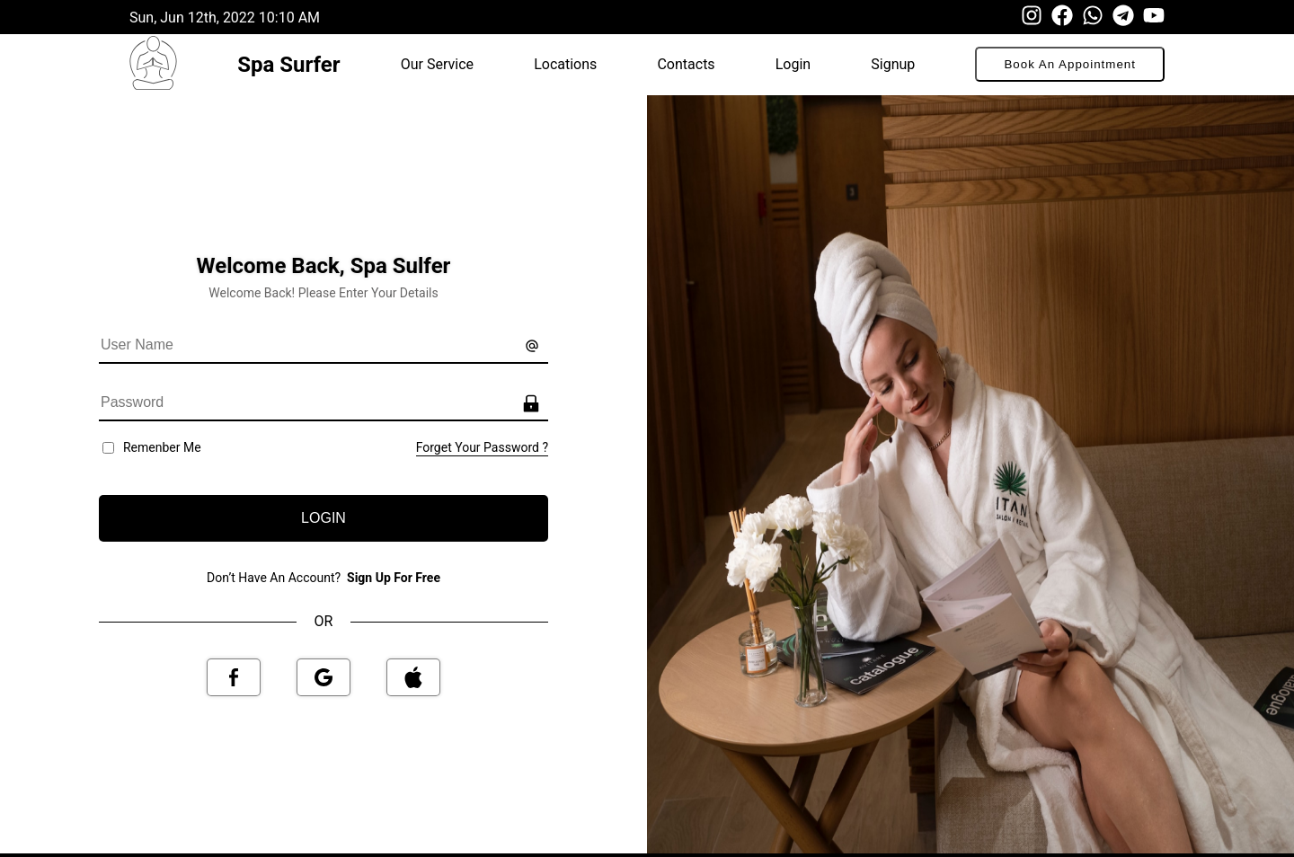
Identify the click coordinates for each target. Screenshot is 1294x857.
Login (793, 64)
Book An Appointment (1069, 64)
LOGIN (323, 518)
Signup (893, 64)
